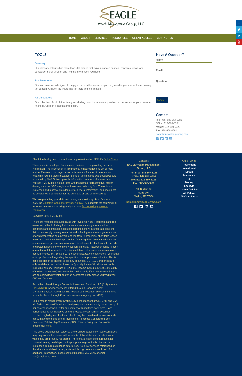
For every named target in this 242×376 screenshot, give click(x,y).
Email (159, 70)
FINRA (36, 288)
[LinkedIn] (239, 36)
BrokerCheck (111, 159)
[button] (85, 38)
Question (161, 81)
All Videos (189, 193)
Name (159, 59)
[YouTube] (239, 42)
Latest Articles (189, 189)
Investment (189, 168)
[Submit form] (162, 100)
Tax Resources (43, 80)
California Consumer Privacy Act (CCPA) (65, 203)
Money (189, 182)
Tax (189, 179)
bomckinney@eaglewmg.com (172, 134)
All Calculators (43, 97)
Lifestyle (189, 186)
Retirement (189, 164)
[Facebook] (239, 23)
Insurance (189, 175)
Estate (189, 172)
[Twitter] (239, 29)
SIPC (44, 288)
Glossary (40, 63)
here (48, 325)
